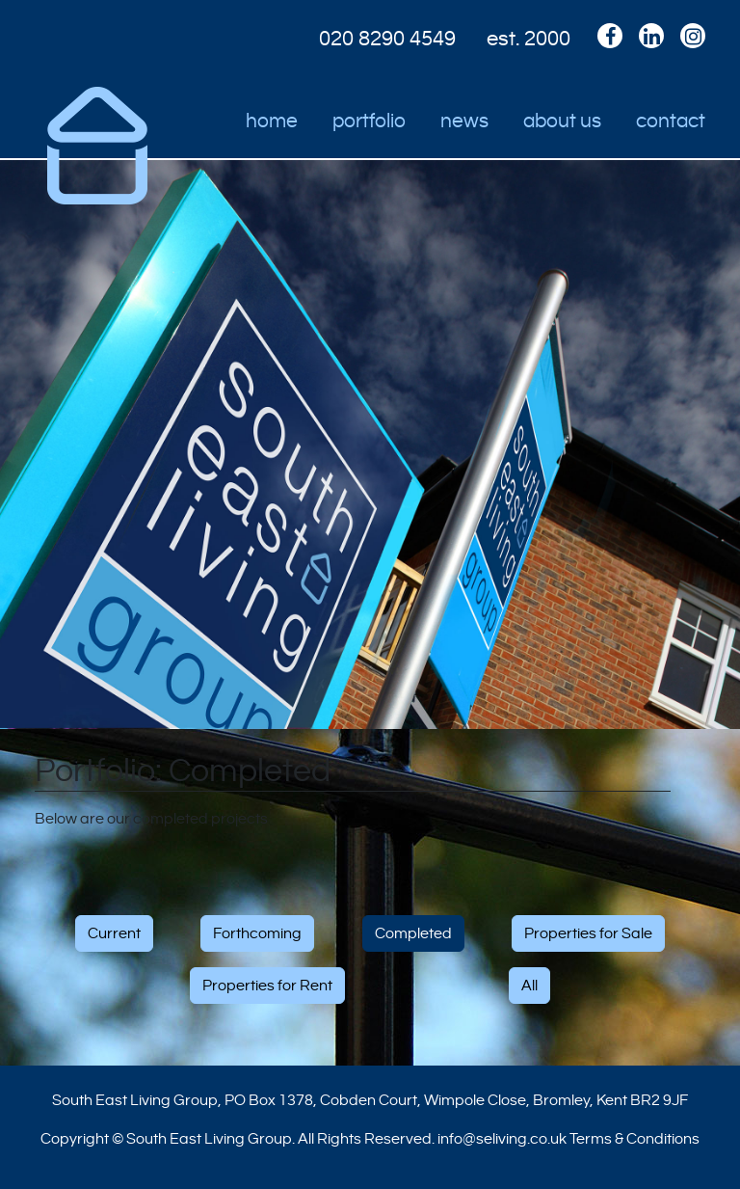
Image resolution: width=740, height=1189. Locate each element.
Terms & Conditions (634, 1139)
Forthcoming (257, 933)
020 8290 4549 (387, 38)
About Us (562, 121)
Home (272, 121)
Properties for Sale (588, 933)
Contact (670, 121)
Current (114, 933)
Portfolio (369, 121)
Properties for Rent (267, 985)
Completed (413, 933)
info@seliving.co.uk (502, 1139)
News (464, 121)
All (529, 985)
